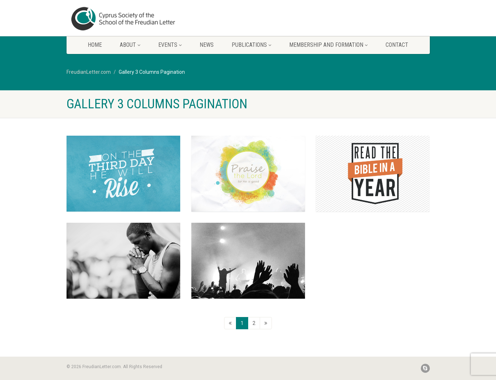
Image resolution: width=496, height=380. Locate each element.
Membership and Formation (328, 44)
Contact (397, 44)
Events (170, 44)
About (130, 44)
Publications (251, 44)
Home (95, 44)
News (207, 44)
